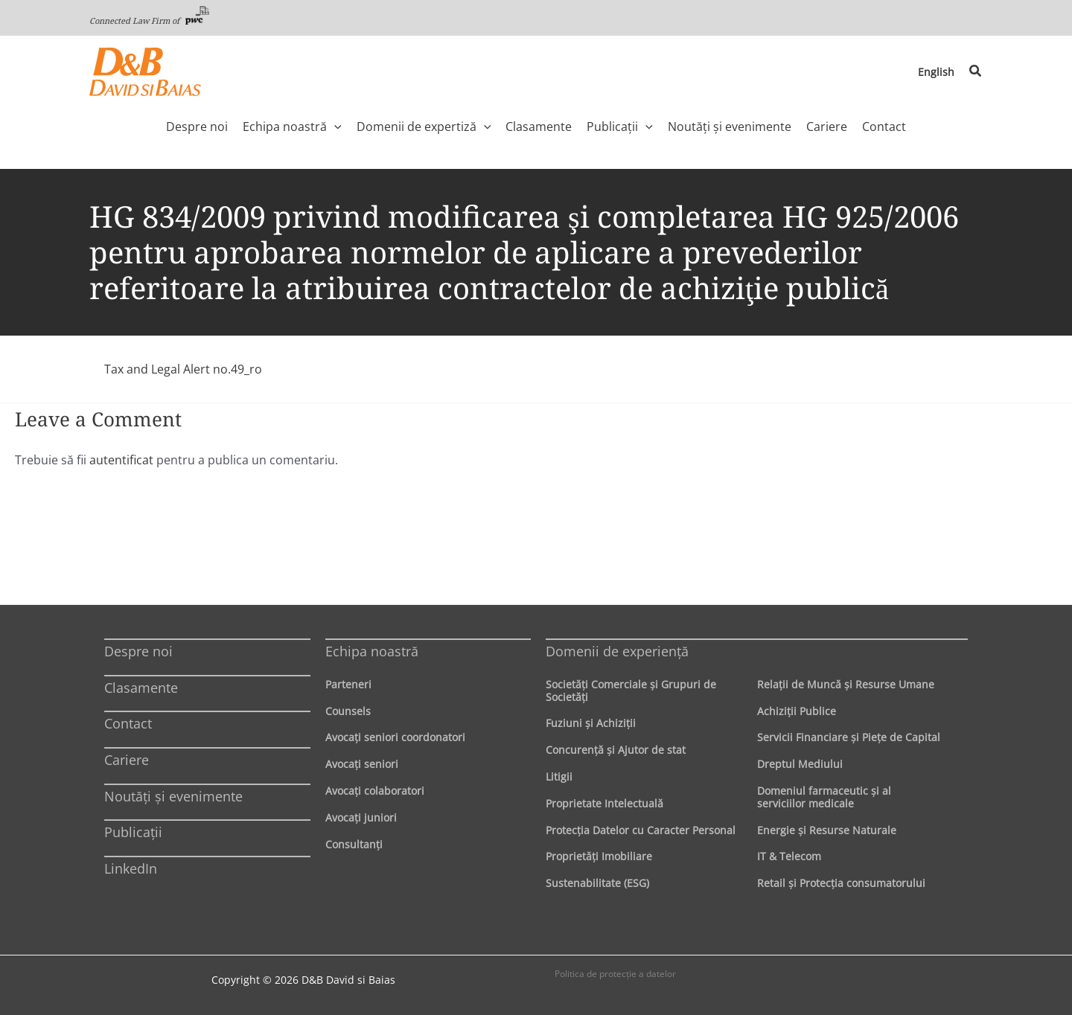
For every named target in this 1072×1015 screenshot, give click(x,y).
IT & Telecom (789, 856)
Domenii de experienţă (617, 651)
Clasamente (141, 688)
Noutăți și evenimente (173, 796)
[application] (334, 126)
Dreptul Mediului (800, 764)
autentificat (121, 460)
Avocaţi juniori (361, 817)
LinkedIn (130, 868)
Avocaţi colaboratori (374, 791)
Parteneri (348, 684)
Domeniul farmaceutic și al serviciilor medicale (824, 797)
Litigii (559, 776)
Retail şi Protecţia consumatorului (841, 883)
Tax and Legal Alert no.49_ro (183, 369)
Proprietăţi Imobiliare (599, 856)
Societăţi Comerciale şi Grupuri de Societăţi (631, 690)
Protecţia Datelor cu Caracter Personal (641, 830)
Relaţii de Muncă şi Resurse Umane (845, 684)
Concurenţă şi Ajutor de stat (616, 750)
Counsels (348, 711)
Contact (128, 723)
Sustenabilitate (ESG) (597, 883)
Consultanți (354, 844)
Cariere (126, 760)
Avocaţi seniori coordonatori (395, 737)
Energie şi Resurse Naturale (826, 830)
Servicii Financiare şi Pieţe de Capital (848, 737)
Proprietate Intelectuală (604, 803)
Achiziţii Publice (796, 711)
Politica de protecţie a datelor (615, 973)
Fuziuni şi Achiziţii (591, 723)
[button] (976, 71)
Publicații (133, 832)
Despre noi (138, 651)
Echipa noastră (371, 651)
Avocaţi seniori (361, 764)
